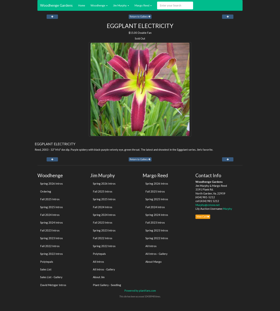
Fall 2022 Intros (50, 246)
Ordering (45, 191)
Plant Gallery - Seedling (107, 285)
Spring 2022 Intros (51, 253)
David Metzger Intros (53, 285)
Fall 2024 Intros (50, 214)
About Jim (99, 277)
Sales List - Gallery (51, 277)
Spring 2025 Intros (51, 207)
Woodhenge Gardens (56, 5)
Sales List (45, 269)
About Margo (153, 261)
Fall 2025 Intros (50, 199)
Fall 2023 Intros (50, 230)
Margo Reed (143, 5)
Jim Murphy (121, 5)
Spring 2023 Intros (51, 238)
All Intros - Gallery (104, 269)
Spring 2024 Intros (51, 222)
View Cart (203, 216)
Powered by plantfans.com (140, 290)
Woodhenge (99, 5)
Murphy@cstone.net (207, 204)
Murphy (227, 208)
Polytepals (46, 261)
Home (81, 5)
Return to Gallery (140, 16)
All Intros (98, 261)
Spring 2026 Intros (51, 183)
